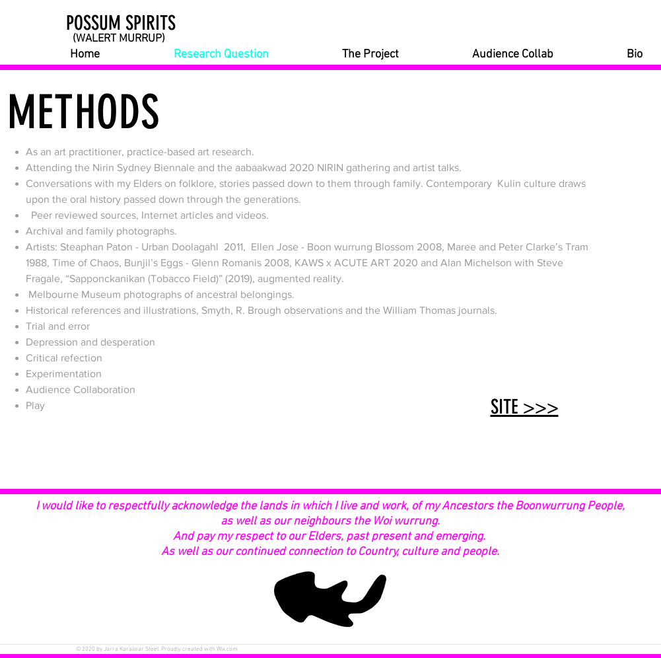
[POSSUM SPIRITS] (136, 23)
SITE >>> (525, 407)
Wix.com (227, 649)
